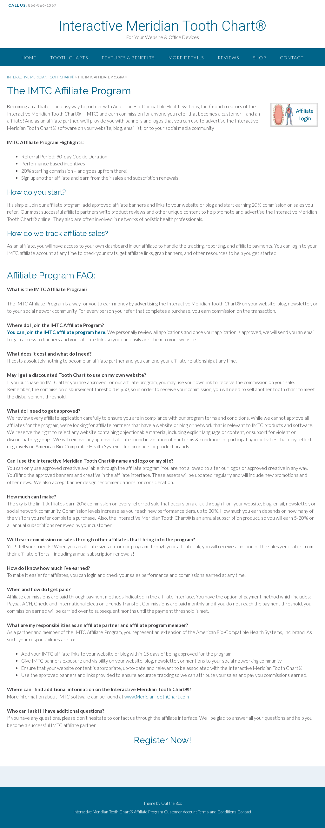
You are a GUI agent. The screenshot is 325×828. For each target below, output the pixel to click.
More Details (186, 57)
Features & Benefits (128, 57)
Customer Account (180, 812)
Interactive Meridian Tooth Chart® (162, 26)
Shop (259, 57)
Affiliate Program (148, 812)
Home (29, 57)
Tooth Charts (69, 57)
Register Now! (162, 740)
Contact (292, 57)
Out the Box (171, 803)
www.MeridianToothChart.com (156, 696)
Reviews (228, 57)
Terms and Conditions (217, 812)
